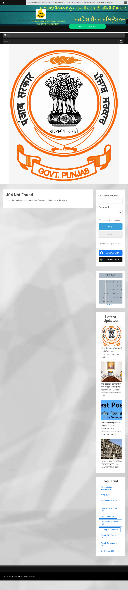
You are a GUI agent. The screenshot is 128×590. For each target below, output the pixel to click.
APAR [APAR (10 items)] (105, 495)
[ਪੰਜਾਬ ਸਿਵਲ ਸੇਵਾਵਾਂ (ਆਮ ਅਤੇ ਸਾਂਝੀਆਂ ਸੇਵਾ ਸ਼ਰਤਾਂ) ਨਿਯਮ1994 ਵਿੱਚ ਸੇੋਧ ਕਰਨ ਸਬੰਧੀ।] (111, 336)
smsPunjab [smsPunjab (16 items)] (107, 551)
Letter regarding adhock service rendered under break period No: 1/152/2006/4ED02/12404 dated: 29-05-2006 (111, 428)
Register (110, 234)
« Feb (109, 305)
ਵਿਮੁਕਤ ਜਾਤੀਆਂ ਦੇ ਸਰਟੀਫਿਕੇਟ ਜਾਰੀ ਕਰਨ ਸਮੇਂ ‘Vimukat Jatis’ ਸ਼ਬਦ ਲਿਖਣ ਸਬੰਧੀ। (111, 464)
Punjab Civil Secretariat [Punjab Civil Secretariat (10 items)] (110, 536)
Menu (6, 35)
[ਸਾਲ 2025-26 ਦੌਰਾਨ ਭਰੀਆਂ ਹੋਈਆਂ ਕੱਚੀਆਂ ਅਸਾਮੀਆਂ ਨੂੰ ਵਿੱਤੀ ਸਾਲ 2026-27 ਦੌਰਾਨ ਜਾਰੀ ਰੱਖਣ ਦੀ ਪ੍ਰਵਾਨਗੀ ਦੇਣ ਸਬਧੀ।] (111, 372)
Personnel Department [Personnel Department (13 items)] (109, 523)
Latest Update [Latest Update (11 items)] (108, 516)
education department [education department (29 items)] (109, 501)
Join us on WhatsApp (87, 26)
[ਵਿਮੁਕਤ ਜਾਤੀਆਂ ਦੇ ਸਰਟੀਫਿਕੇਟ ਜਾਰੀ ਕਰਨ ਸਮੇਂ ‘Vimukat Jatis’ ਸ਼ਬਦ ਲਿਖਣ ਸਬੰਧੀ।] (111, 449)
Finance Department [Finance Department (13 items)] (109, 509)
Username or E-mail (109, 196)
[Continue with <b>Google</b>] (110, 259)
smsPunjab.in (14, 576)
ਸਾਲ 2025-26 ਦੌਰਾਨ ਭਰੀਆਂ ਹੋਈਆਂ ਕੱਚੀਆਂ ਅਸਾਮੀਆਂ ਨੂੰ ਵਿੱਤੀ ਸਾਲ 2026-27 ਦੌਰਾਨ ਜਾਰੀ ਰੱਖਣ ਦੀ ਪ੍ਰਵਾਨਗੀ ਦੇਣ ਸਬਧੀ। (111, 390)
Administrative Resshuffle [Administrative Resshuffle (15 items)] (107, 488)
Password (104, 207)
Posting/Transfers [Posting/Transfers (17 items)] (109, 529)
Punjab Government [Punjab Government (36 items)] (108, 544)
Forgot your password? (110, 243)
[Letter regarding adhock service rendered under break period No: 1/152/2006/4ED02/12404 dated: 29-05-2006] (111, 410)
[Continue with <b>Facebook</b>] (110, 253)
